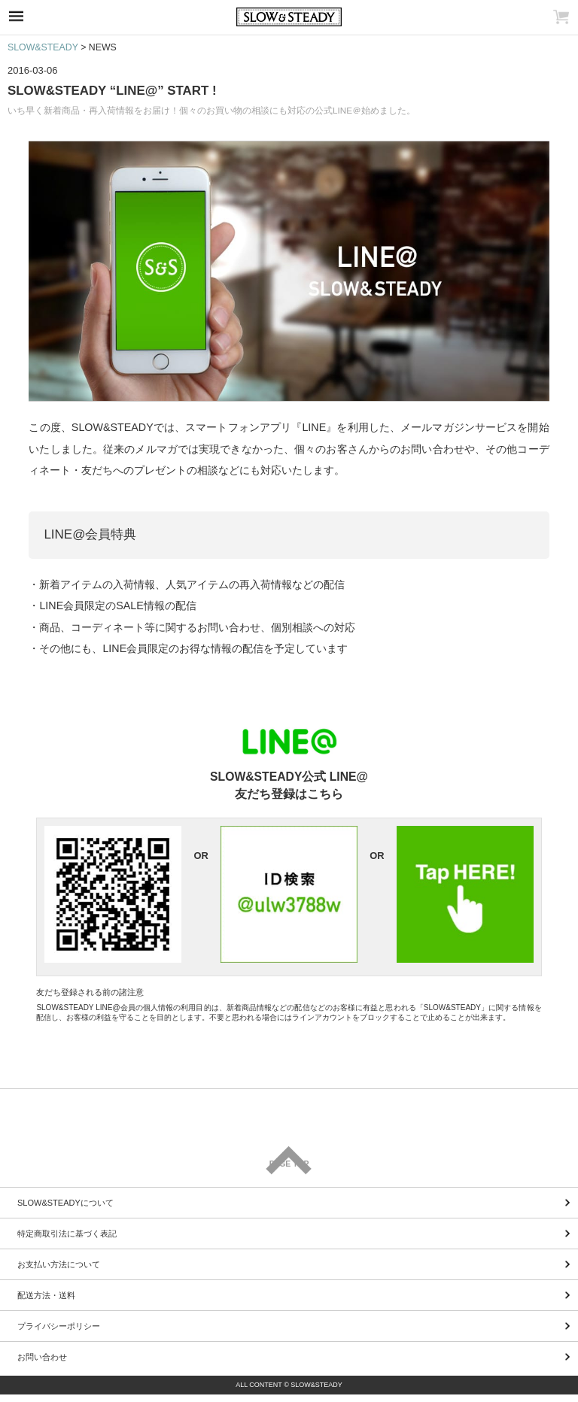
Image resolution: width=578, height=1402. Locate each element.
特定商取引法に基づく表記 (67, 1233)
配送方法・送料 (46, 1295)
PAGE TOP (289, 1164)
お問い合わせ (42, 1356)
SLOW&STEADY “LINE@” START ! (112, 90)
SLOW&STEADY (43, 47)
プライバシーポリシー (58, 1326)
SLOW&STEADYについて (65, 1202)
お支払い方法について (58, 1264)
